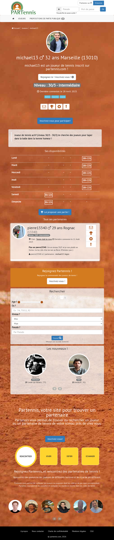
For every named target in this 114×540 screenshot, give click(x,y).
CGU (92, 531)
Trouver (57, 338)
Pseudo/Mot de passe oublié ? (67, 13)
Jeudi (13, 179)
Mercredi (15, 172)
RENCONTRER (26, 456)
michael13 (59, 254)
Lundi (14, 157)
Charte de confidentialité (58, 531)
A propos (24, 531)
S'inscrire (98, 3)
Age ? (14, 301)
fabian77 (35, 377)
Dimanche (16, 201)
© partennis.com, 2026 (57, 536)
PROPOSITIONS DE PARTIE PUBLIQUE (47, 18)
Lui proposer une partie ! (55, 212)
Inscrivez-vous (55, 120)
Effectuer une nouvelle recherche (57, 342)
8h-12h (48, 194)
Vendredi (15, 187)
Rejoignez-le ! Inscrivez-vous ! (57, 77)
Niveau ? (16, 314)
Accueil (16, 28)
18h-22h (87, 158)
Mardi (14, 165)
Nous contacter (38, 531)
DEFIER (69, 456)
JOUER (48, 456)
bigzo (67, 254)
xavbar (79, 377)
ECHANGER (90, 456)
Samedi (15, 194)
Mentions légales (79, 531)
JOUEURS (22, 18)
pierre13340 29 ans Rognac (51, 229)
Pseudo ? (16, 327)
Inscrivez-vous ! (57, 281)
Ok (103, 9)
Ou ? (14, 305)
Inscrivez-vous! (55, 438)
